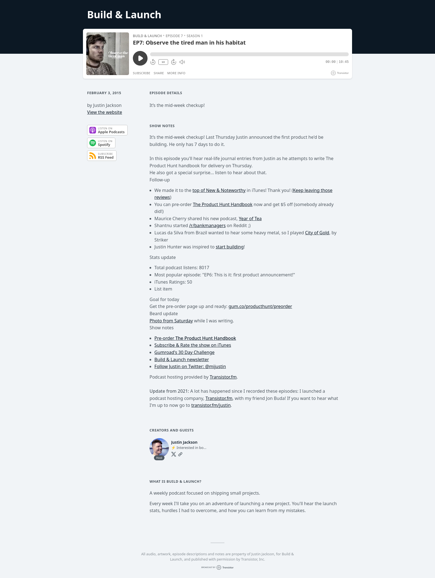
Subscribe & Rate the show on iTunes (193, 345)
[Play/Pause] (107, 53)
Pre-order (195, 338)
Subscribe (141, 73)
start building (230, 247)
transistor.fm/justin (211, 405)
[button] (249, 54)
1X (163, 62)
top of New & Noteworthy (219, 190)
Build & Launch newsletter (182, 359)
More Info (176, 73)
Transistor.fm (223, 377)
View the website (104, 112)
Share (159, 73)
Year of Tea (250, 218)
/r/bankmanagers (207, 225)
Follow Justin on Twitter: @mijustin (190, 366)
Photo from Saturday (171, 321)
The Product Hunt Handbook (222, 204)
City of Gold (317, 233)
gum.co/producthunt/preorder (260, 306)
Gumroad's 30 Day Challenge (185, 352)
